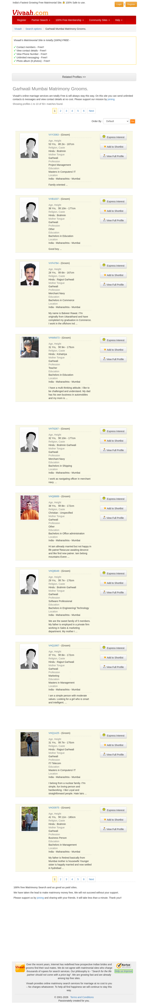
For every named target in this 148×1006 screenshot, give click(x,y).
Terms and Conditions (82, 997)
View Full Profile (113, 156)
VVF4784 (54, 263)
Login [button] (119, 4)
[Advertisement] (78, 413)
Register (21, 20)
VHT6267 (54, 428)
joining (111, 99)
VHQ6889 (54, 496)
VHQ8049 (54, 571)
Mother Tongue (57, 154)
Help (119, 20)
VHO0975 (54, 807)
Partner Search (41, 20)
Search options (34, 28)
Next (91, 110)
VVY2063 (54, 134)
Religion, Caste (57, 147)
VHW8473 (54, 337)
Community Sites (99, 20)
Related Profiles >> (74, 76)
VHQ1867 (54, 645)
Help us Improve (123, 971)
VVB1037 (54, 199)
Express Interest (113, 137)
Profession (54, 161)
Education (54, 168)
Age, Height (55, 140)
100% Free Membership (70, 20)
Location (53, 175)
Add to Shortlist (113, 146)
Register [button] (131, 4)
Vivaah (18, 28)
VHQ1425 (54, 733)
